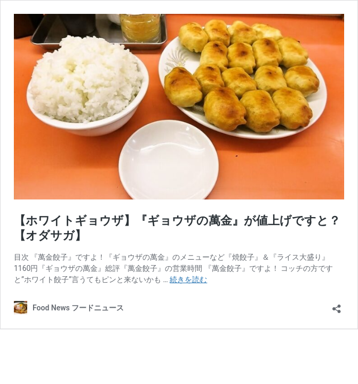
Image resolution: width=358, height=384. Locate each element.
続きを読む (188, 279)
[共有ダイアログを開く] (336, 305)
